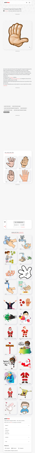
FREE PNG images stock (15, 78)
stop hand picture (24, 108)
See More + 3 (6, 112)
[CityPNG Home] (7, 2)
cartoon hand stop (7, 106)
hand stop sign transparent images (20, 110)
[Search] (26, 2)
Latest (6, 428)
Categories (7, 430)
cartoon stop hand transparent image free (11, 108)
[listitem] (7, 448)
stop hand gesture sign (8, 110)
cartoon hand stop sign (16, 106)
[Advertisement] (17, 17)
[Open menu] (29, 2)
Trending (6, 432)
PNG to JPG (7, 433)
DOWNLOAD (19, 222)
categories (5, 85)
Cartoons (11, 77)
